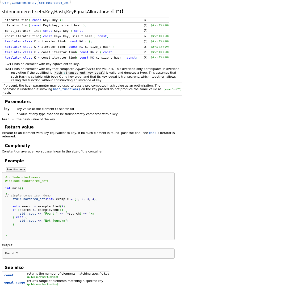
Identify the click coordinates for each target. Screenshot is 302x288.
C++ (5, 2)
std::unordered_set (54, 2)
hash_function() (66, 89)
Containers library (24, 2)
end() (153, 133)
